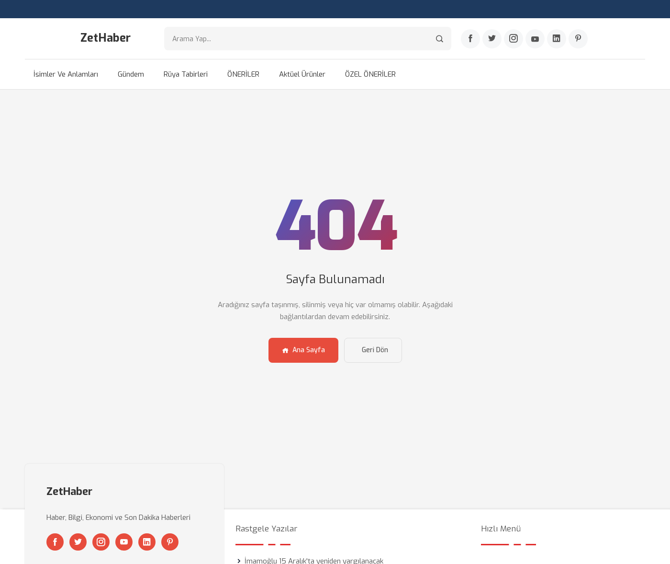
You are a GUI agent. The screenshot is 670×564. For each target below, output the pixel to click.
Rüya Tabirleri (186, 74)
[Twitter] (492, 38)
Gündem (131, 74)
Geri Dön (375, 350)
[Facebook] (470, 38)
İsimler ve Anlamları (66, 74)
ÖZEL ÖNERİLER (370, 74)
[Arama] (439, 38)
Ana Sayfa (303, 350)
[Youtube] (535, 38)
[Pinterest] (578, 38)
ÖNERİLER (243, 74)
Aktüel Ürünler (302, 74)
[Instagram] (513, 38)
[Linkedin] (556, 38)
